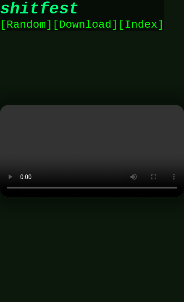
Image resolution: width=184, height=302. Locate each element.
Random (26, 29)
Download (85, 29)
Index (140, 29)
